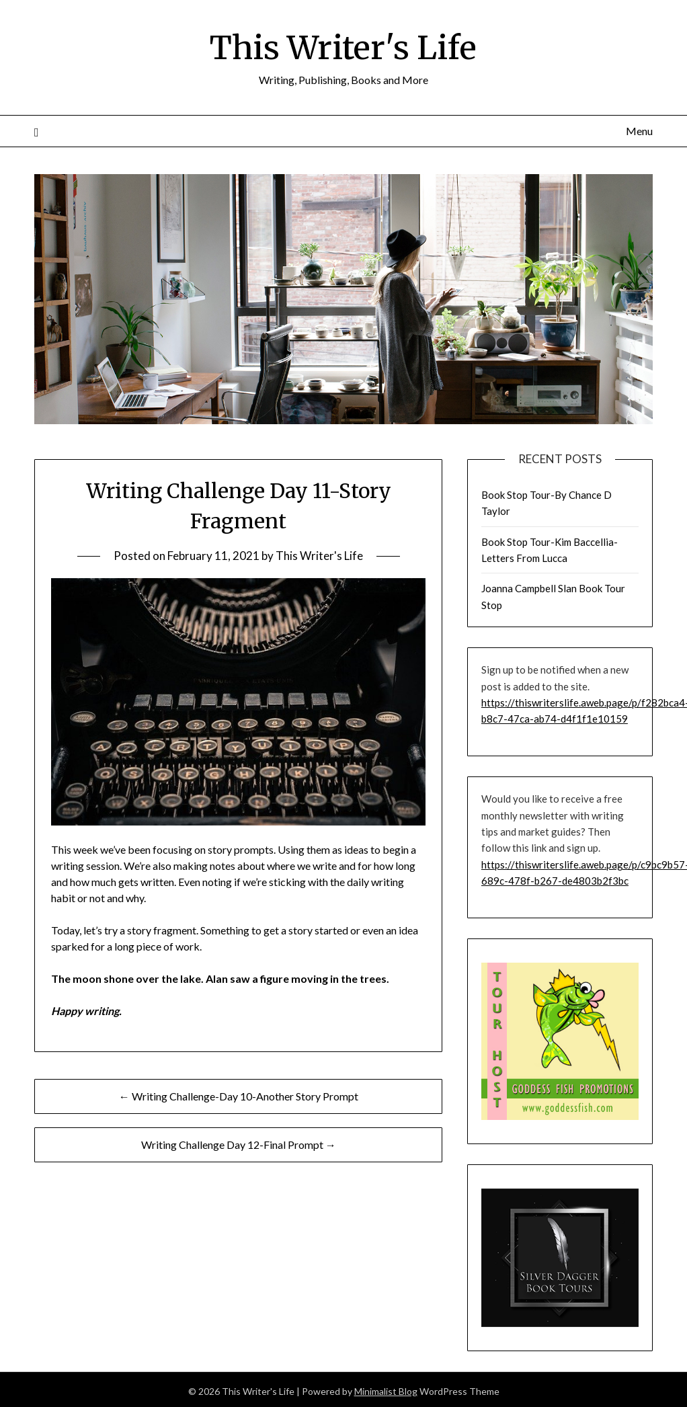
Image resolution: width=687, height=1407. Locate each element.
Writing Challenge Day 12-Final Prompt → (238, 1144)
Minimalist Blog (385, 1391)
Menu (639, 130)
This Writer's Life (343, 48)
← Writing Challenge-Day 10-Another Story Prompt (238, 1096)
